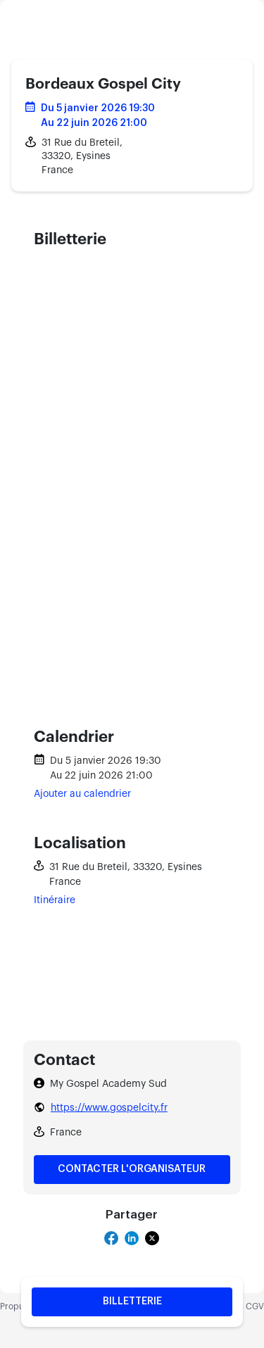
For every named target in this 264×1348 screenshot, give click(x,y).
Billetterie (132, 1301)
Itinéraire (54, 900)
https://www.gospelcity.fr (109, 1108)
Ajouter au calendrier (82, 794)
